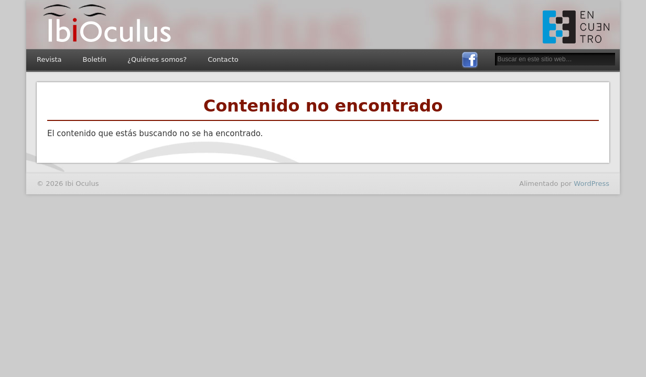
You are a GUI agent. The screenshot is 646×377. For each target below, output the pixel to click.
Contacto (223, 59)
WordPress (591, 183)
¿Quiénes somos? (157, 59)
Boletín (94, 59)
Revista (49, 59)
